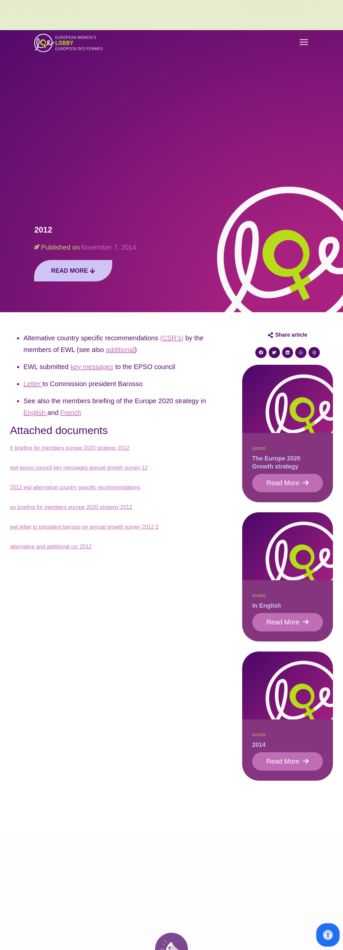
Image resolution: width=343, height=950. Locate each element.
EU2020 (259, 448)
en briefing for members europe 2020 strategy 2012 (71, 507)
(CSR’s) (172, 338)
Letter (33, 383)
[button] (304, 43)
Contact (226, 15)
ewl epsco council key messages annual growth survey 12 (79, 467)
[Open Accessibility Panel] (328, 935)
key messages (91, 366)
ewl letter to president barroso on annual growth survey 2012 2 (84, 527)
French (70, 412)
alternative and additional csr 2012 (51, 546)
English (35, 412)
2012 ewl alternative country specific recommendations (75, 487)
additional (120, 349)
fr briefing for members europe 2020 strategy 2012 (70, 448)
